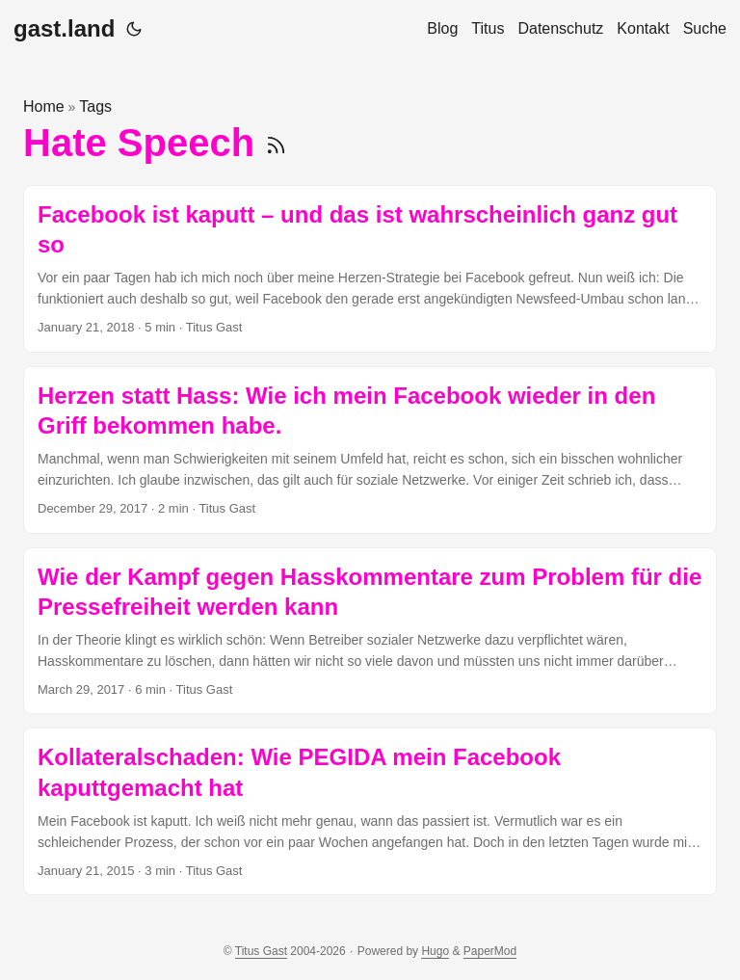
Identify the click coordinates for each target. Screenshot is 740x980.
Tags (95, 106)
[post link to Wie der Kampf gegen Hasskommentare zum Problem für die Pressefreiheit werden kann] (370, 631)
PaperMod (489, 951)
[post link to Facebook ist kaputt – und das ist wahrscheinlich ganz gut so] (370, 269)
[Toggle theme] (133, 29)
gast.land (64, 28)
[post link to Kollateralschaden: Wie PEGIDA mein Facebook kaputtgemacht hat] (370, 811)
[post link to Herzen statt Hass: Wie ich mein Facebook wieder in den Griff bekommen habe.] (370, 450)
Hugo (435, 951)
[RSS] (276, 142)
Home (44, 106)
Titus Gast (261, 951)
